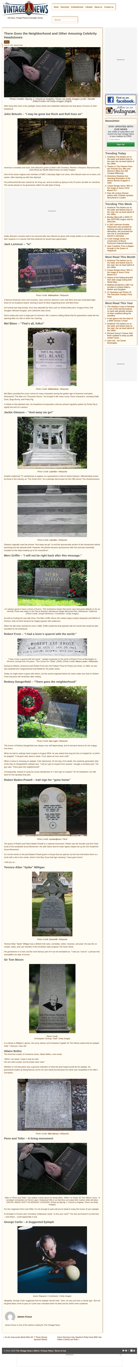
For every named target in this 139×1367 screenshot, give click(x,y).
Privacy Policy (47, 1351)
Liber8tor (53, 472)
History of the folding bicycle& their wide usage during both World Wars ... (120, 279)
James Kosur (18, 45)
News (56, 7)
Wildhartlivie (53, 295)
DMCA (36, 1351)
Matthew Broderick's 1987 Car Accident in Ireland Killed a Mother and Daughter (120, 287)
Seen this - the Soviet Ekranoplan (116, 342)
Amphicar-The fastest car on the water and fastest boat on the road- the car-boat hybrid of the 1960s (120, 160)
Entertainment (77, 7)
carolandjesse (54, 839)
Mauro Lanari (81, 661)
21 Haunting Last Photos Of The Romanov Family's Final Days (119, 294)
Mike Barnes (53, 1134)
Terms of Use (60, 1351)
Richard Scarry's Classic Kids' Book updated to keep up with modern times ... (120, 335)
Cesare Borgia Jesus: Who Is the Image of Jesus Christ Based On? (119, 188)
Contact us (108, 7)
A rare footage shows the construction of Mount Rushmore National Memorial (119, 241)
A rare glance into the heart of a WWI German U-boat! (120, 319)
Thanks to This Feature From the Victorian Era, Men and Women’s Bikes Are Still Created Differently (119, 169)
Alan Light (53, 741)
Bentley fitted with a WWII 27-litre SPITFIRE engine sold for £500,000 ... (120, 219)
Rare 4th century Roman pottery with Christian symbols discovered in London (120, 195)
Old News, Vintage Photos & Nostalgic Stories (25, 18)
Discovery (65, 7)
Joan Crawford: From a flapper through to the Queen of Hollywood (120, 248)
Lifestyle (88, 7)
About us (98, 7)
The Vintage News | (24, 1351)
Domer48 (53, 939)
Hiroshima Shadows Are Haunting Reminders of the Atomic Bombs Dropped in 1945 (118, 179)
